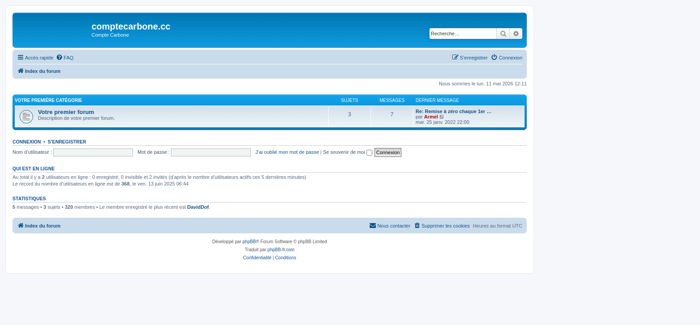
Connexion (26, 141)
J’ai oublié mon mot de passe (287, 152)
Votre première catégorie (48, 100)
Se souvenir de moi (347, 152)
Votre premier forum (66, 112)
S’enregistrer (67, 141)
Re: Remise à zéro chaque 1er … (454, 111)
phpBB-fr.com (281, 249)
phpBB (249, 241)
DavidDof (197, 207)
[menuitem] (65, 57)
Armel (431, 116)
